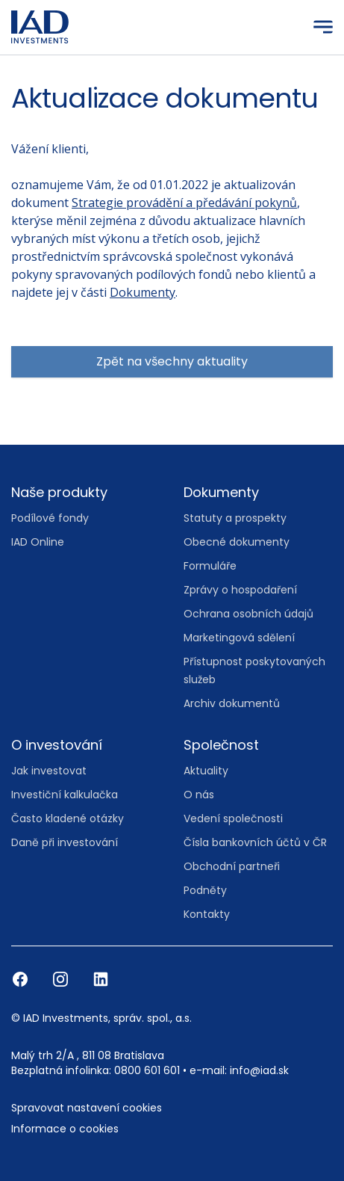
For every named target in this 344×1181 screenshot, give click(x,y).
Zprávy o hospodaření (240, 589)
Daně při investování (64, 842)
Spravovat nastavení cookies (86, 1107)
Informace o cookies (65, 1128)
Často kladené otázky (67, 818)
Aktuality (206, 770)
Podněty (205, 890)
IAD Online (37, 541)
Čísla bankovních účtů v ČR (255, 842)
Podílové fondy (50, 518)
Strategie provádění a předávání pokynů (184, 202)
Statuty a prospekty (235, 518)
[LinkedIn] (101, 978)
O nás (199, 794)
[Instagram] (62, 978)
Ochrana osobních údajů (248, 613)
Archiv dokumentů (232, 703)
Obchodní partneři (232, 866)
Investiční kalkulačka (64, 794)
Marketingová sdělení (239, 637)
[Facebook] (21, 978)
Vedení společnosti (233, 818)
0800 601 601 (147, 1070)
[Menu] (323, 27)
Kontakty (207, 914)
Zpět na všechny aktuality (172, 361)
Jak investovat (49, 770)
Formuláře (210, 565)
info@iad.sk (259, 1070)
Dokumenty (142, 292)
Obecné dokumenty (237, 541)
